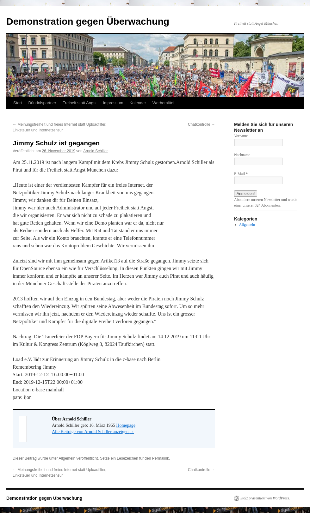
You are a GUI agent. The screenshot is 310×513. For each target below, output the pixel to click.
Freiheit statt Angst (80, 102)
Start (17, 102)
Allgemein (67, 458)
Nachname (242, 155)
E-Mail (241, 174)
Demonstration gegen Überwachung (87, 21)
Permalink (160, 458)
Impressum (113, 102)
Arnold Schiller (95, 151)
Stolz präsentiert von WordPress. (265, 498)
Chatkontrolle (201, 124)
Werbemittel (163, 102)
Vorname (241, 136)
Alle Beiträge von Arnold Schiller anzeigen (93, 431)
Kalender (138, 102)
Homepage (125, 425)
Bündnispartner (42, 102)
